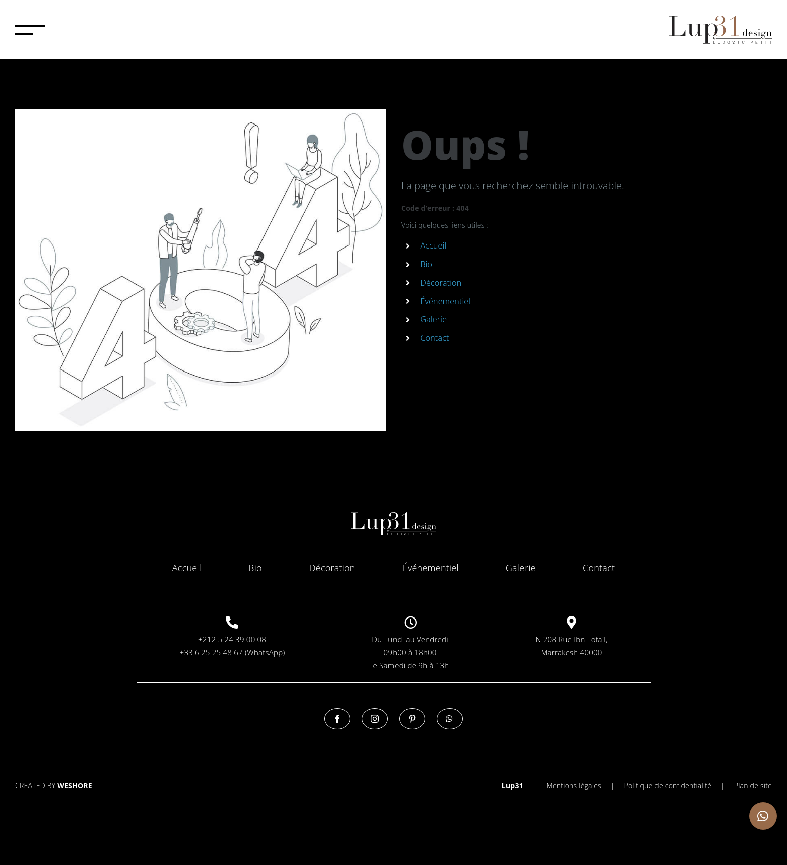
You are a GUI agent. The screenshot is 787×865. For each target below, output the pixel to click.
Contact (434, 337)
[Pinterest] (412, 719)
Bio (426, 264)
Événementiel (445, 301)
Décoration (440, 282)
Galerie (433, 319)
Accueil (433, 245)
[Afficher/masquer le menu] (30, 30)
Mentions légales (574, 785)
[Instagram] (374, 719)
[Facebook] (337, 719)
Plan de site (753, 785)
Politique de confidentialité (667, 785)
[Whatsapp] (449, 719)
